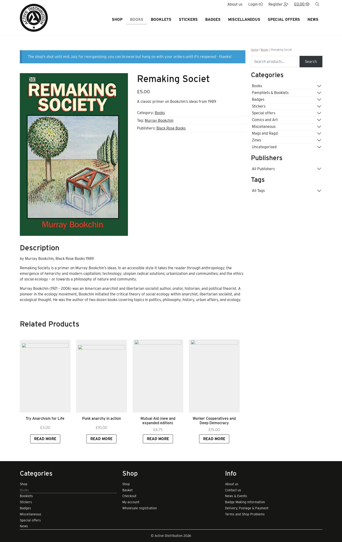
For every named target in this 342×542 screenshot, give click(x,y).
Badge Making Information (245, 502)
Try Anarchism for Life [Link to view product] (45, 441)
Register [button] (278, 4)
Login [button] (255, 4)
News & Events (236, 496)
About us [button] (234, 4)
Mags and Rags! (265, 133)
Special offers (284, 19)
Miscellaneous (244, 19)
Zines (256, 140)
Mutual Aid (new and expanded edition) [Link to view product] (158, 443)
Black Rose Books (171, 128)
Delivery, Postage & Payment (246, 508)
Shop (117, 19)
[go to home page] (34, 17)
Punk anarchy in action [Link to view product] (101, 441)
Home (254, 49)
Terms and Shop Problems (245, 514)
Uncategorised (264, 147)
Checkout (129, 496)
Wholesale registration (139, 508)
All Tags (258, 190)
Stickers (188, 19)
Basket (127, 490)
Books (136, 19)
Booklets (161, 19)
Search (311, 61)
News (312, 19)
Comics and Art (265, 120)
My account (130, 502)
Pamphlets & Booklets (270, 92)
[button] (301, 4)
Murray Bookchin (159, 120)
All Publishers (263, 169)
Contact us (233, 490)
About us (231, 484)
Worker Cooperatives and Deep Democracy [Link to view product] (214, 443)
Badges (213, 19)
